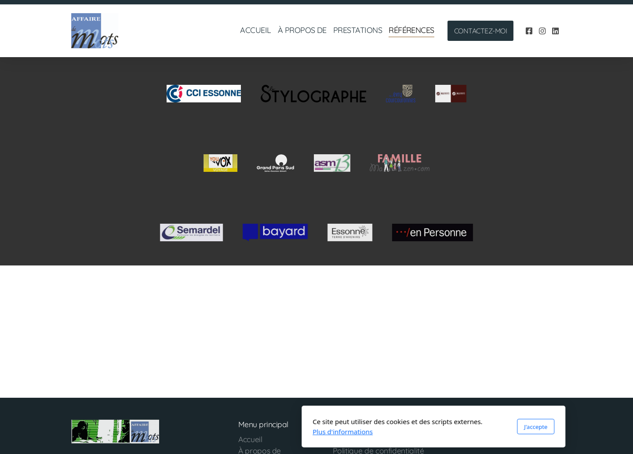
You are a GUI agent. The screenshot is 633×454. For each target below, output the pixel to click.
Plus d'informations (226, 431)
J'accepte (418, 427)
